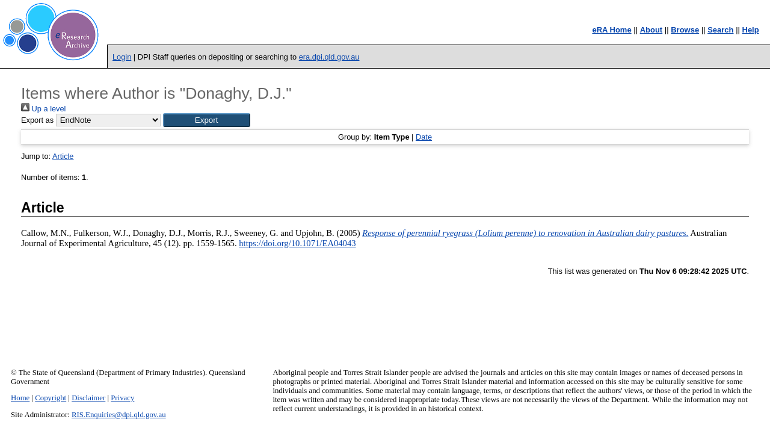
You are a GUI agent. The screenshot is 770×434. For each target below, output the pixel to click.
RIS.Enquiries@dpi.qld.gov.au (119, 415)
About (651, 29)
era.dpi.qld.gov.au (329, 56)
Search (720, 29)
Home (20, 398)
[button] (206, 120)
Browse (685, 29)
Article (63, 156)
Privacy (122, 398)
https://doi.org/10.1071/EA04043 (297, 243)
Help (750, 29)
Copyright (50, 398)
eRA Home (611, 29)
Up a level (43, 108)
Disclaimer (88, 398)
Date (424, 136)
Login (121, 56)
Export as (37, 120)
